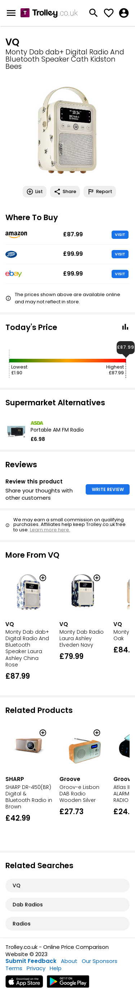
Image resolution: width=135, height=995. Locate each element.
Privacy (36, 968)
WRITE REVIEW (108, 489)
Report (99, 191)
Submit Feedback (31, 961)
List (34, 191)
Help (56, 968)
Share (65, 191)
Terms (13, 968)
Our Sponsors (99, 961)
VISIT (120, 234)
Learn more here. (50, 529)
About (69, 961)
